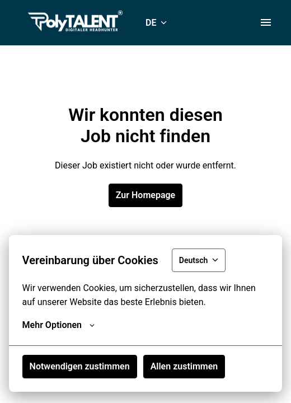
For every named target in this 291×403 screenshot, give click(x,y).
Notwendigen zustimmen (80, 366)
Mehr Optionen (58, 325)
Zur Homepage (145, 195)
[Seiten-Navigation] (266, 22)
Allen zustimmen (184, 366)
